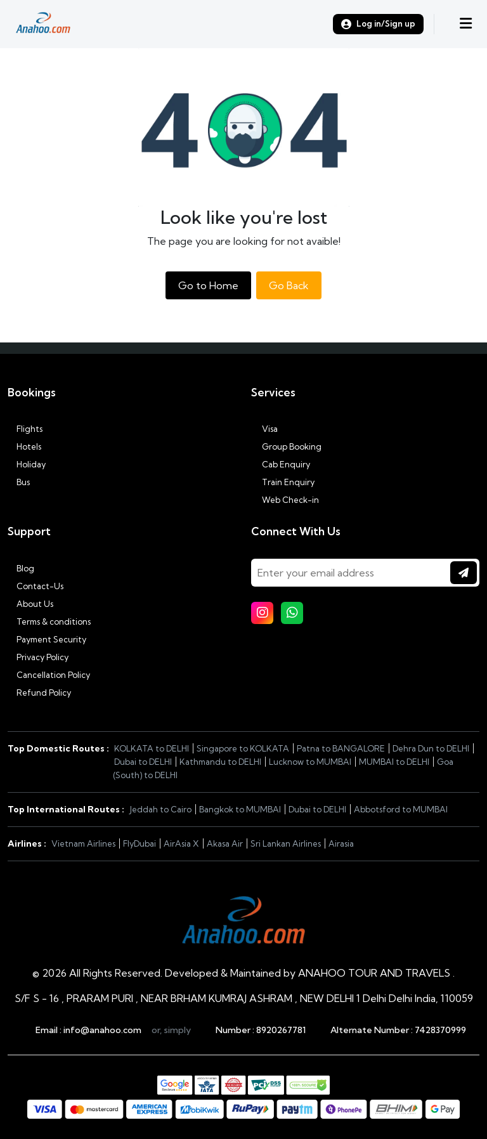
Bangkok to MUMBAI (240, 809)
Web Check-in (285, 500)
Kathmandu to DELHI (220, 762)
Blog (21, 568)
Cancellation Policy (49, 675)
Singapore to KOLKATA (243, 748)
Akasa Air (225, 843)
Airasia (341, 843)
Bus (19, 482)
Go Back (289, 285)
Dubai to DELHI (143, 762)
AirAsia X (181, 843)
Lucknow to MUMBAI (310, 762)
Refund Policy (39, 692)
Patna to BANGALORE (341, 748)
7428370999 (440, 1030)
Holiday (27, 464)
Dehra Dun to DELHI (431, 748)
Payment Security (47, 639)
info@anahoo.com (102, 1030)
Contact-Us (35, 586)
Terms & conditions (49, 621)
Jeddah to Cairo (160, 809)
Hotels (24, 446)
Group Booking (286, 446)
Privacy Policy (38, 657)
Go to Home (208, 285)
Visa (264, 429)
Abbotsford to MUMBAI (401, 809)
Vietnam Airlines (83, 843)
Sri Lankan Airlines (285, 843)
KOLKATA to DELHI (151, 748)
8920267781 (281, 1030)
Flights (25, 429)
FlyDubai (139, 843)
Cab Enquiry (280, 464)
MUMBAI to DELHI (394, 762)
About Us (30, 604)
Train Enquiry (283, 482)
